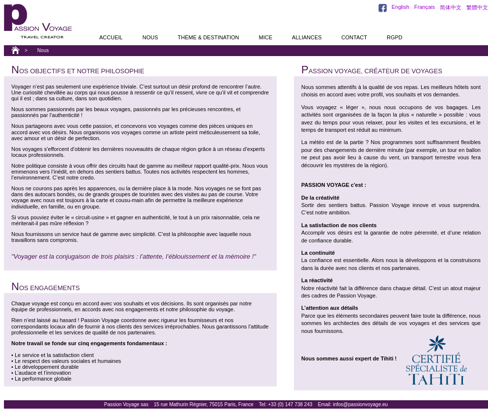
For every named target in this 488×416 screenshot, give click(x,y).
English (400, 7)
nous (150, 37)
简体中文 (450, 7)
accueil (111, 37)
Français (424, 7)
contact (354, 37)
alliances (307, 37)
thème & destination (208, 37)
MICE (266, 37)
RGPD (394, 37)
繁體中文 (477, 7)
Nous (43, 50)
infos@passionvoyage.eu (360, 404)
